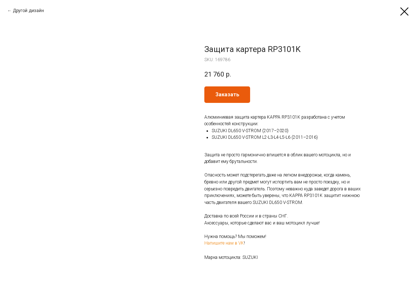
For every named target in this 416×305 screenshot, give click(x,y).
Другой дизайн (28, 10)
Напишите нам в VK (224, 243)
